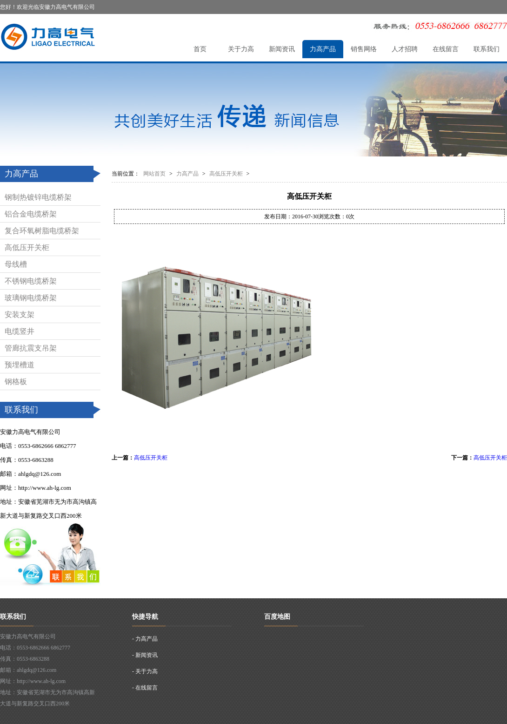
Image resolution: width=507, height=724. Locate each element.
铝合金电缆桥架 (31, 214)
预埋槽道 (19, 365)
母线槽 (16, 264)
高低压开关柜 (27, 247)
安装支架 (19, 314)
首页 (200, 49)
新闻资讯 (282, 49)
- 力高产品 (145, 639)
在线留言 (446, 49)
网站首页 (154, 173)
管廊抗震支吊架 (31, 348)
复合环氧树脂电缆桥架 (42, 231)
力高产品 (323, 49)
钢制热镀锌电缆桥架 (38, 197)
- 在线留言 (145, 687)
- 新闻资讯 (145, 655)
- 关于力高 (145, 671)
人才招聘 (405, 49)
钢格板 (16, 382)
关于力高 (241, 49)
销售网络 (364, 49)
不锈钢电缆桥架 (31, 281)
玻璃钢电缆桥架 (31, 298)
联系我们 (487, 49)
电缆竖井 (19, 331)
